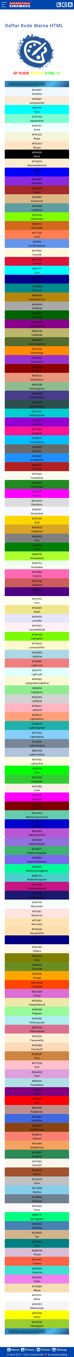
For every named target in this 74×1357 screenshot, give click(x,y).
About (13, 1349)
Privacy (27, 1349)
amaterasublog (59, 1354)
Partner (43, 1349)
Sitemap (59, 1349)
